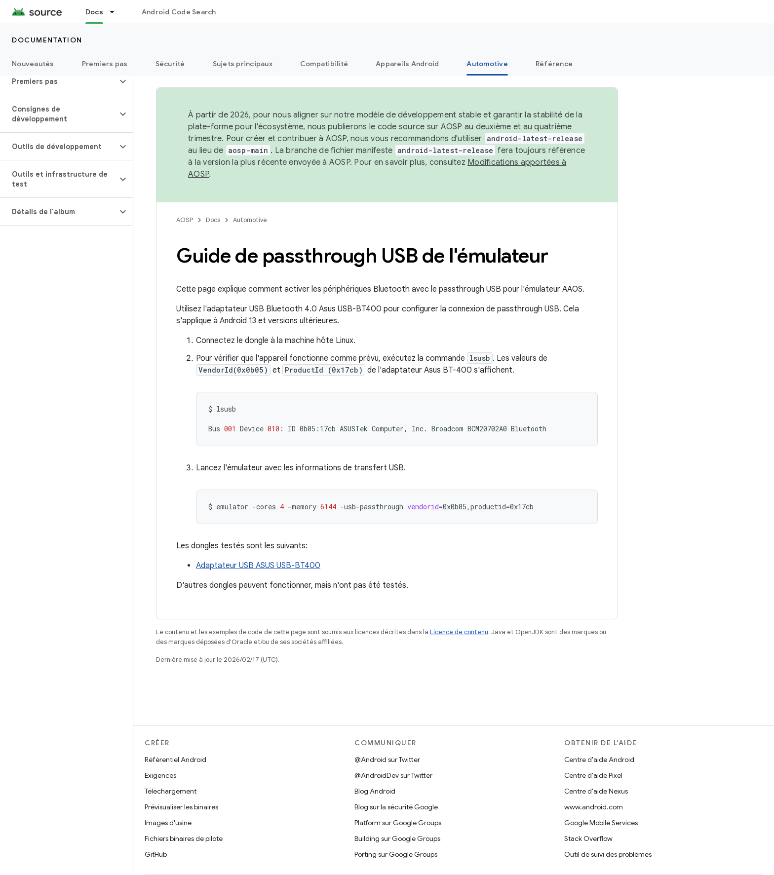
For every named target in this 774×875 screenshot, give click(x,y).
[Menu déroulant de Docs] (116, 12)
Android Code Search (179, 11)
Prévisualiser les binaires (181, 806)
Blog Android (374, 791)
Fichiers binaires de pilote (184, 838)
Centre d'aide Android (599, 759)
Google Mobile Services (601, 822)
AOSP (184, 220)
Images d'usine (168, 822)
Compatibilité (324, 63)
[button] (58, 81)
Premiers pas (105, 63)
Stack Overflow (588, 838)
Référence (554, 63)
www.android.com (593, 806)
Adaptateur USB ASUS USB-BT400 (258, 566)
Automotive (250, 220)
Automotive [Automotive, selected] (487, 63)
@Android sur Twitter (387, 759)
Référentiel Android (175, 759)
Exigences (160, 775)
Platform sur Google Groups (397, 822)
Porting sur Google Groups (395, 854)
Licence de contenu (459, 632)
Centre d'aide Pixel (593, 775)
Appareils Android (407, 63)
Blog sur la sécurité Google (396, 806)
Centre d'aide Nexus (596, 791)
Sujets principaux (242, 63)
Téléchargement (170, 791)
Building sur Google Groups (397, 838)
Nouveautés (33, 63)
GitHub (156, 854)
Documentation (47, 40)
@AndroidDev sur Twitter (393, 775)
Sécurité (170, 63)
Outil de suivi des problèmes (608, 854)
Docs (213, 220)
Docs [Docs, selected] (94, 11)
